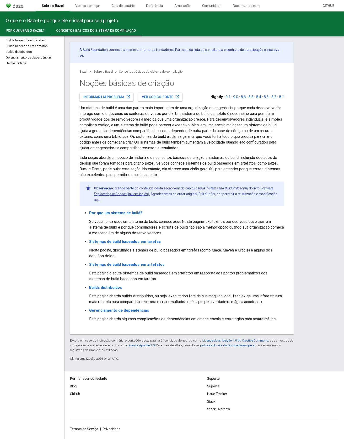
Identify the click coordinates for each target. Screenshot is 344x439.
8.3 (266, 97)
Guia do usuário (123, 6)
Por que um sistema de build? (115, 213)
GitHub (328, 6)
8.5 (250, 97)
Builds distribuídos (105, 287)
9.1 (228, 97)
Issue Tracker (217, 394)
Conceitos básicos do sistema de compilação (151, 71)
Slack (211, 401)
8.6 (243, 97)
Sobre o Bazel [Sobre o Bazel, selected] (53, 6)
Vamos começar (87, 6)
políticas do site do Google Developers (227, 345)
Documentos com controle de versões (261, 6)
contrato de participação (244, 50)
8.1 (281, 97)
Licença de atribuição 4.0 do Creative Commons (235, 340)
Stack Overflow (218, 409)
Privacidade (111, 429)
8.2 (273, 97)
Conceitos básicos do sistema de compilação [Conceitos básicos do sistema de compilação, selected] (96, 30)
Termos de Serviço (84, 429)
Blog (73, 386)
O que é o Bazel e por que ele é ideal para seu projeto (62, 20)
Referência (154, 6)
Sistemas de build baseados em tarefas (125, 241)
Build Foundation (95, 50)
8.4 (258, 97)
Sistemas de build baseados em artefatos (127, 264)
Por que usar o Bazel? (25, 30)
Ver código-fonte (160, 97)
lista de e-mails (205, 50)
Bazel (83, 71)
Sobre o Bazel (103, 71)
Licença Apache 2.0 (141, 345)
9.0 (235, 97)
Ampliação (182, 6)
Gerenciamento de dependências (119, 310)
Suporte (213, 386)
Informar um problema (106, 97)
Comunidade (211, 6)
